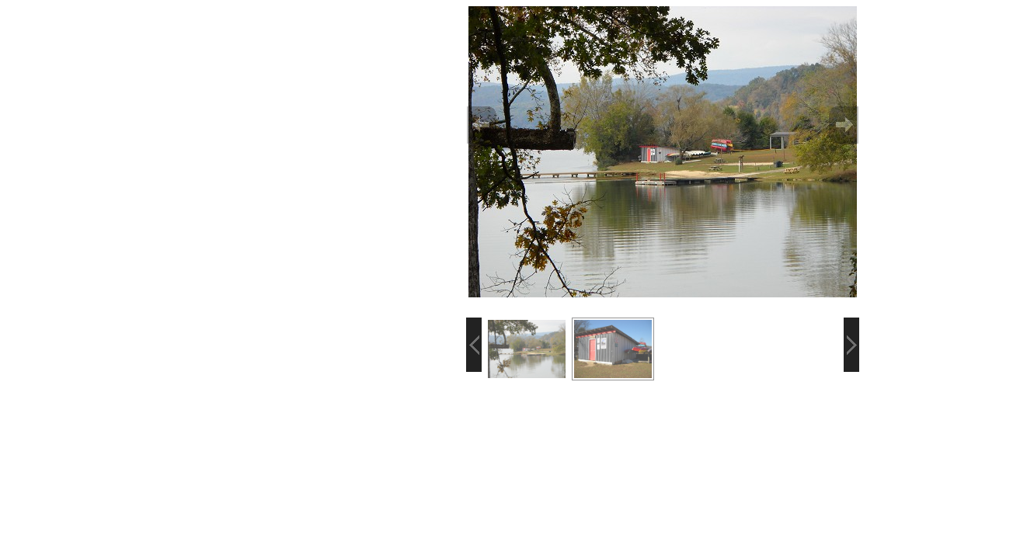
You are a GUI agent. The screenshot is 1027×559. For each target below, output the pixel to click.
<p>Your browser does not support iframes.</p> (153, 194)
